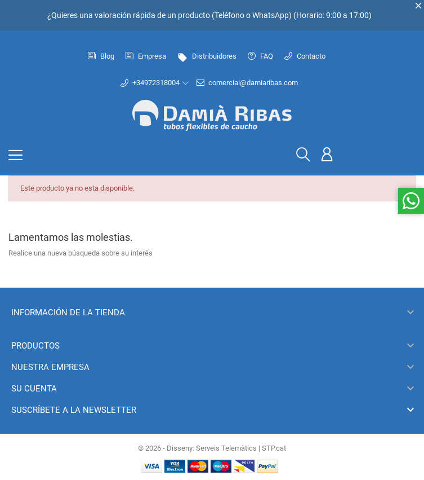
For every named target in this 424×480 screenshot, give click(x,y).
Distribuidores (206, 56)
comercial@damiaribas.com (247, 83)
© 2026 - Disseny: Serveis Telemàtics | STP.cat (212, 448)
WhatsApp (270, 15)
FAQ (260, 56)
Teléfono (229, 15)
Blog (101, 56)
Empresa (146, 56)
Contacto (304, 56)
